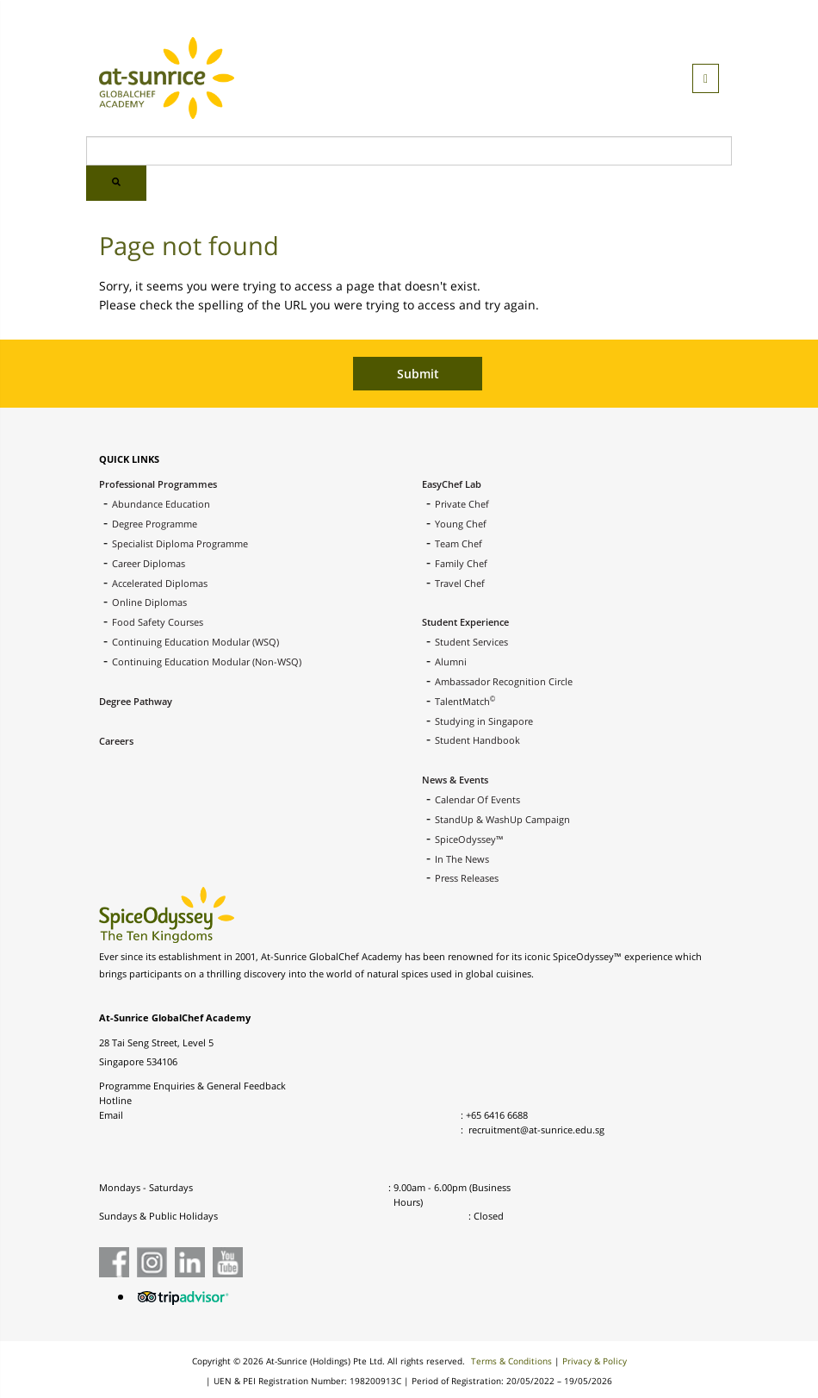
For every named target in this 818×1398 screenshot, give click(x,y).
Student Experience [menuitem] (465, 621)
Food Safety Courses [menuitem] (157, 621)
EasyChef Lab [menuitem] (451, 483)
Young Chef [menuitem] (460, 523)
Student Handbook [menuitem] (477, 739)
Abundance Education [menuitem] (161, 503)
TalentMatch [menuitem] (465, 701)
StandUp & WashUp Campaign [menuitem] (502, 819)
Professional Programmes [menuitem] (158, 483)
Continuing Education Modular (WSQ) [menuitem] (195, 641)
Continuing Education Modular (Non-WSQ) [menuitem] (206, 661)
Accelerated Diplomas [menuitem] (160, 583)
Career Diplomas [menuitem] (148, 563)
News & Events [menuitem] (455, 779)
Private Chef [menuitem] (462, 503)
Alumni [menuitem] (451, 661)
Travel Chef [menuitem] (460, 583)
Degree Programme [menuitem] (154, 523)
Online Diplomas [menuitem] (149, 602)
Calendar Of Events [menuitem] (477, 799)
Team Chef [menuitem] (458, 543)
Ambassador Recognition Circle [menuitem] (504, 681)
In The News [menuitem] (462, 858)
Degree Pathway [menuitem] (135, 701)
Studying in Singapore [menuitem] (484, 721)
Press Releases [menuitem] (467, 877)
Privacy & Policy (594, 1361)
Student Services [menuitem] (471, 641)
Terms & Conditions (511, 1361)
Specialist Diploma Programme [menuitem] (180, 543)
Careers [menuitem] (116, 740)
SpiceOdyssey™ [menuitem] (469, 839)
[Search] (409, 150)
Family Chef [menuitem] (461, 563)
